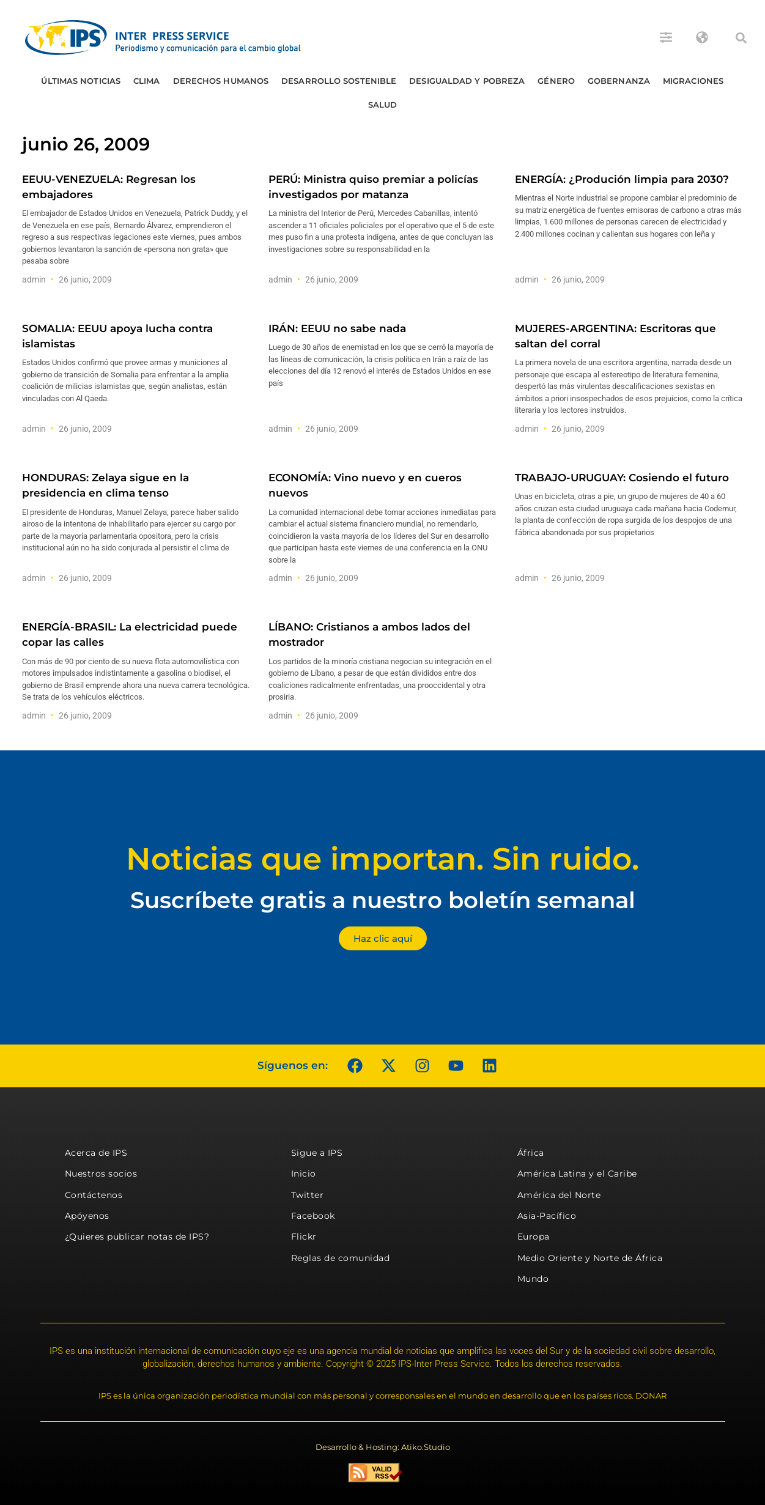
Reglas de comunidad (340, 1257)
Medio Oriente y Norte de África (590, 1257)
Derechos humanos (221, 81)
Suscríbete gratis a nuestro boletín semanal (382, 900)
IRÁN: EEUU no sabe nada (337, 328)
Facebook (313, 1215)
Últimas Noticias (80, 81)
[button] (741, 38)
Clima (146, 81)
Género (556, 81)
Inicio (303, 1173)
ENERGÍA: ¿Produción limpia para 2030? (622, 179)
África (530, 1152)
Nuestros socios (101, 1173)
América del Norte (559, 1194)
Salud (382, 104)
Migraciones (693, 81)
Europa (533, 1236)
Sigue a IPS (317, 1152)
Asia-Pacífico (547, 1215)
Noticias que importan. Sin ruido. (382, 859)
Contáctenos (94, 1194)
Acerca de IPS (96, 1152)
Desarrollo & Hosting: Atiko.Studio (383, 1447)
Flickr (304, 1236)
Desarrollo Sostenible (338, 81)
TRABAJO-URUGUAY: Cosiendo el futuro (622, 477)
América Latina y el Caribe (577, 1173)
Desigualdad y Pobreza (467, 81)
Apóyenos (87, 1215)
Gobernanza (619, 81)
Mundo (533, 1278)
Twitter (307, 1194)
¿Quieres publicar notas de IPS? (137, 1236)
